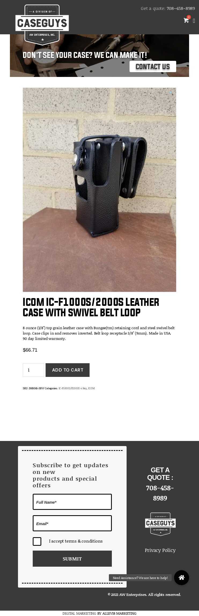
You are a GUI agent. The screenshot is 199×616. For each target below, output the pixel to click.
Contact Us (153, 67)
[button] (181, 577)
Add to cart (68, 370)
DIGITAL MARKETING (79, 613)
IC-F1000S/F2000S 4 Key (73, 388)
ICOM (91, 388)
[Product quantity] (33, 370)
